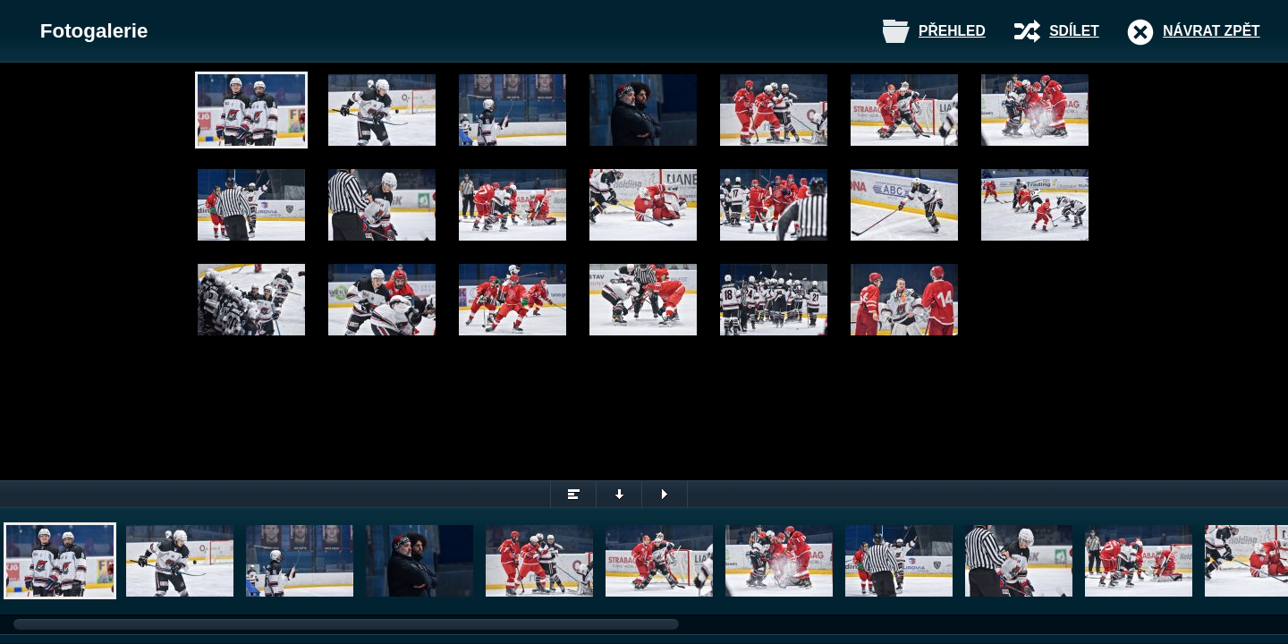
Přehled (952, 30)
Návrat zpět (1211, 30)
